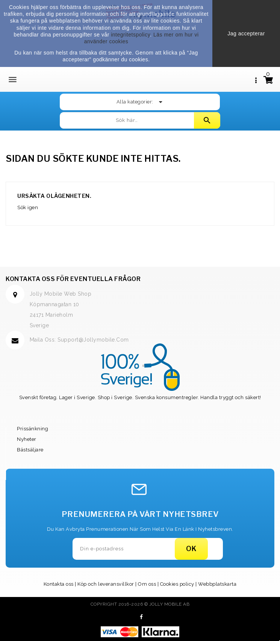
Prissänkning (32, 428)
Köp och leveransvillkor (105, 584)
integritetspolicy (130, 35)
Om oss (147, 584)
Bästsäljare (30, 450)
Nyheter (26, 439)
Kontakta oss (59, 584)
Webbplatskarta (217, 584)
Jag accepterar (246, 33)
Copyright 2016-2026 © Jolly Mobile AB (140, 604)
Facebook (141, 617)
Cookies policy (177, 584)
